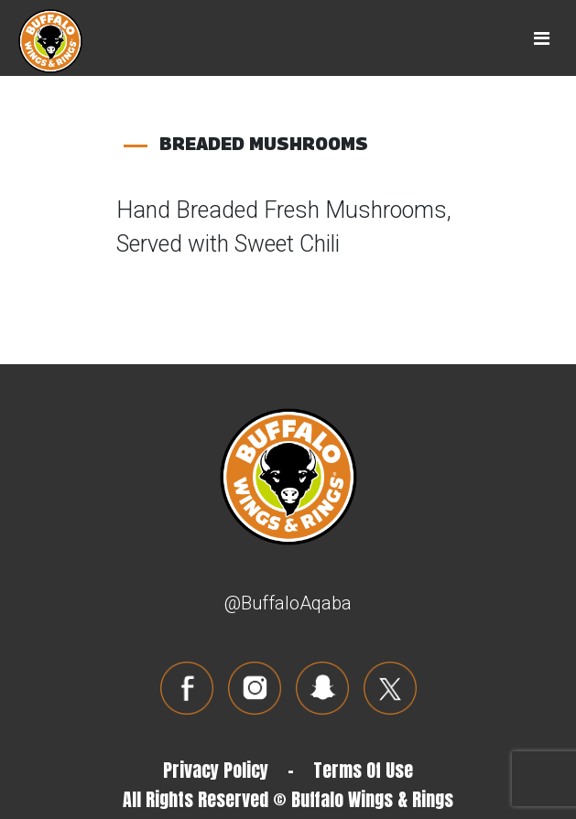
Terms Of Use (363, 770)
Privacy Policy (215, 770)
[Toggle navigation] (541, 38)
